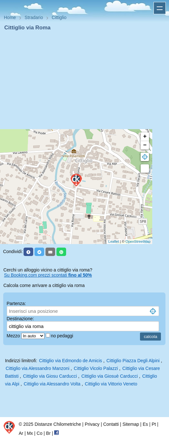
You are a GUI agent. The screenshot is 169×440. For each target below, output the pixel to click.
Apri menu (160, 8)
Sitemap (131, 424)
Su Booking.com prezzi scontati (48, 275)
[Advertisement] (84, 80)
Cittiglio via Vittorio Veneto (111, 383)
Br (48, 433)
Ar (21, 433)
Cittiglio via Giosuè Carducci (109, 376)
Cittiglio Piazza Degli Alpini (133, 360)
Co (40, 433)
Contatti (111, 424)
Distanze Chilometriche (58, 424)
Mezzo (14, 335)
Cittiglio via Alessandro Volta (52, 383)
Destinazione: (20, 318)
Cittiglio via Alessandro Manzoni (37, 368)
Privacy (92, 424)
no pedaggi (63, 335)
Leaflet (113, 241)
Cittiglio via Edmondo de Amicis (70, 360)
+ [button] (145, 136)
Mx (30, 433)
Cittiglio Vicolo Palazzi (96, 368)
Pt (154, 424)
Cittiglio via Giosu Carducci (50, 376)
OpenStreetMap (138, 241)
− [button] (145, 145)
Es (145, 424)
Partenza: (16, 303)
